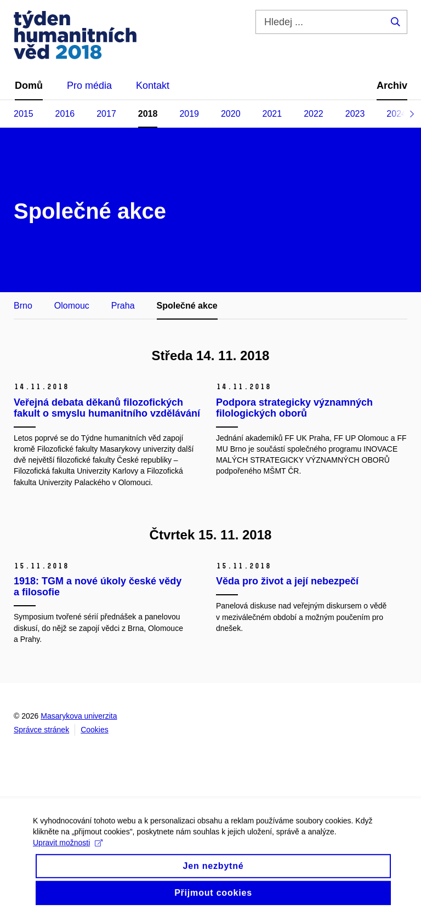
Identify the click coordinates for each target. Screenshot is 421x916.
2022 (313, 113)
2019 (189, 113)
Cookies (95, 729)
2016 (65, 113)
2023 (355, 113)
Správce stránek (41, 729)
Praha (123, 305)
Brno (23, 305)
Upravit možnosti (68, 850)
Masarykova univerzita (79, 716)
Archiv (392, 85)
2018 (148, 113)
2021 (272, 113)
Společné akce (187, 305)
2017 (106, 113)
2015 (23, 113)
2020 (231, 113)
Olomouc (71, 305)
